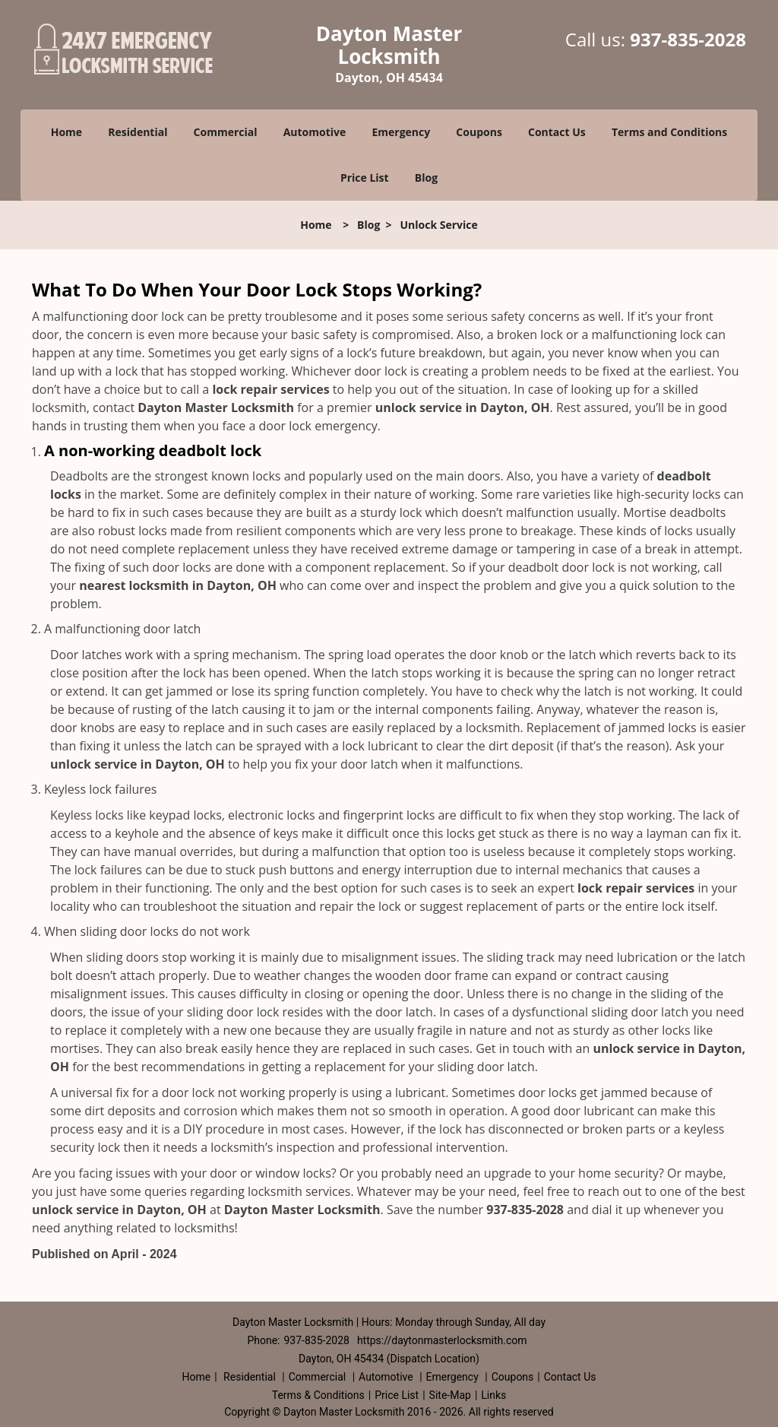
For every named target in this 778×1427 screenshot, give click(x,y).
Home (66, 132)
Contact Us (557, 132)
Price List (364, 177)
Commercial (226, 132)
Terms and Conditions (669, 132)
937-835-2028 (688, 39)
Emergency (401, 132)
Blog (426, 177)
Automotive (314, 132)
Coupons (478, 132)
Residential (137, 132)
